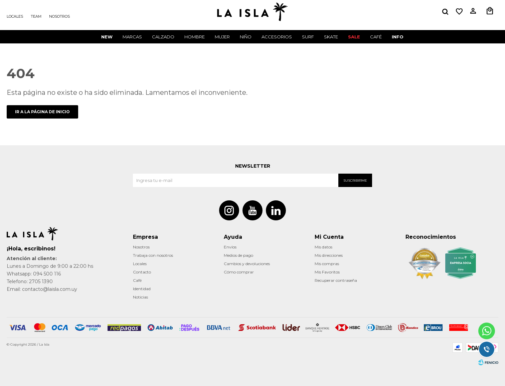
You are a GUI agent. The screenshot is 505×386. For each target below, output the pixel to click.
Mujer (222, 36)
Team (36, 16)
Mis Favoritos (327, 271)
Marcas (132, 36)
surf (308, 36)
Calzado (163, 36)
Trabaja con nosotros (153, 255)
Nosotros (59, 16)
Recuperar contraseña (336, 280)
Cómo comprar (239, 271)
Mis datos (323, 246)
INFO (397, 36)
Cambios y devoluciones (247, 263)
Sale (354, 36)
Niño (245, 36)
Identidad (142, 288)
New (107, 36)
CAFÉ (376, 36)
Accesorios (277, 36)
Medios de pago (238, 255)
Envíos (230, 246)
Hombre (194, 36)
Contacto (142, 271)
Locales (15, 16)
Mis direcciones (329, 255)
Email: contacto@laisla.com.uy (42, 289)
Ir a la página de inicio (42, 111)
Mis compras (327, 263)
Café (137, 280)
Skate (331, 36)
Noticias (140, 297)
